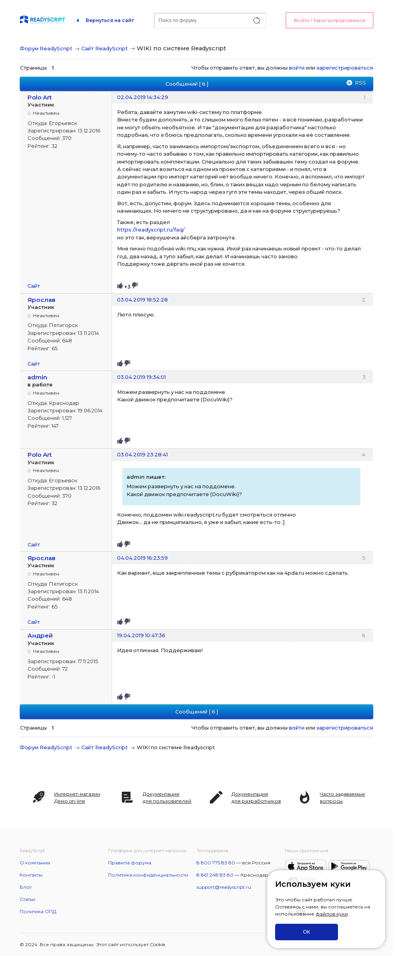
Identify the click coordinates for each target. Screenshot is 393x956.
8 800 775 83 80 (215, 863)
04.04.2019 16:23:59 (142, 558)
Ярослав (41, 299)
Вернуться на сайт (110, 20)
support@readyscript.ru (223, 887)
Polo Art (40, 97)
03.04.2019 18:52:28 (142, 299)
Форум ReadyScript (46, 48)
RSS (360, 82)
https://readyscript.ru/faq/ (151, 229)
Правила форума (129, 863)
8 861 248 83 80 (214, 875)
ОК (306, 932)
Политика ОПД (38, 911)
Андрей (40, 635)
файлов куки (332, 914)
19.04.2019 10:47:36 (141, 635)
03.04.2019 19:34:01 (141, 377)
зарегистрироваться (344, 67)
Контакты (31, 875)
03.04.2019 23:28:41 (142, 454)
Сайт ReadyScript (104, 48)
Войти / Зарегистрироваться (329, 20)
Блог (26, 887)
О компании (35, 863)
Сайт (34, 286)
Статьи (27, 899)
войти (297, 67)
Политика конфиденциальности (148, 875)
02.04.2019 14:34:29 (142, 97)
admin (37, 377)
